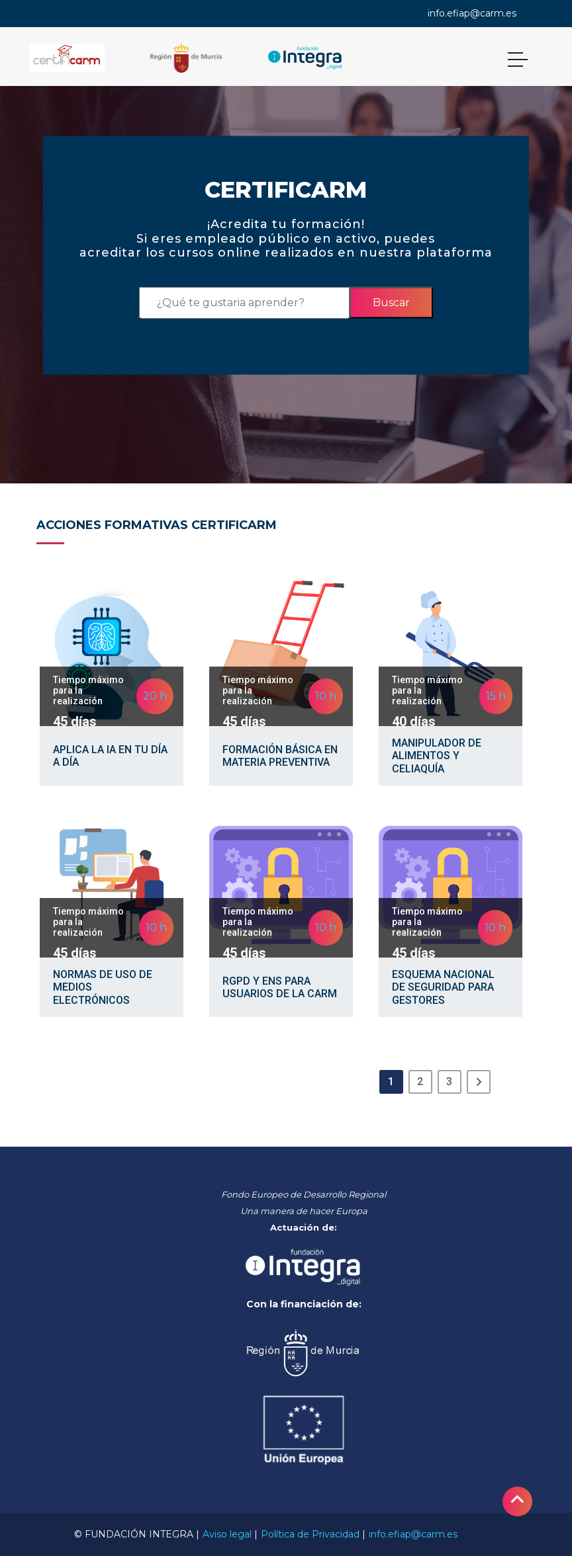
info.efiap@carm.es (472, 13)
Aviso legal (227, 1534)
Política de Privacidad (310, 1534)
